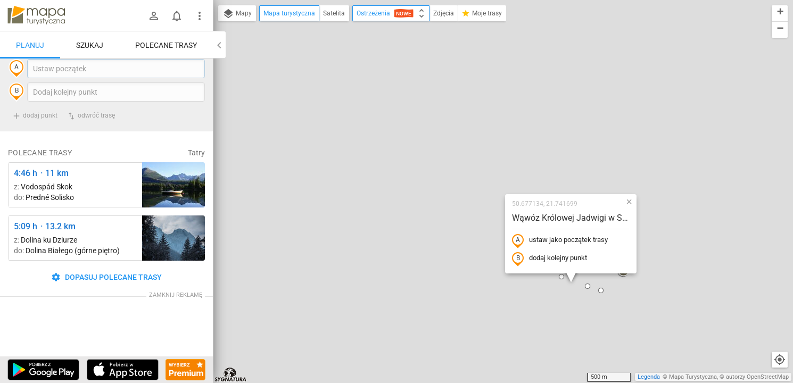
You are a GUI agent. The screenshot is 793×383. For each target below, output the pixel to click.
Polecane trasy (166, 45)
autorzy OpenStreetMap (757, 376)
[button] (519, 191)
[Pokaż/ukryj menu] (199, 15)
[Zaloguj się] (153, 15)
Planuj (30, 45)
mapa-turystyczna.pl (36, 15)
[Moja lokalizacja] (780, 360)
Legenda (649, 376)
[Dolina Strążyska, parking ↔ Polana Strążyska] (173, 259)
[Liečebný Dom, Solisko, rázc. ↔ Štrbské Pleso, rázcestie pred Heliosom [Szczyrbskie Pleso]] (173, 206)
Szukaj (89, 45)
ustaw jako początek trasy (492, 145)
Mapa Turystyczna (693, 376)
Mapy (237, 14)
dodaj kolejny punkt (481, 163)
